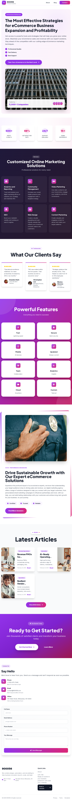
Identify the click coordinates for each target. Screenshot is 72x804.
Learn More (48, 647)
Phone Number (8, 726)
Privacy (55, 798)
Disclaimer (67, 798)
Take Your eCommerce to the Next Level (23, 62)
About (48, 2)
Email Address (8, 718)
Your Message (8, 735)
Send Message (36, 750)
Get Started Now (26, 647)
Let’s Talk (40, 775)
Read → (29, 568)
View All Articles (36, 605)
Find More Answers (16, 511)
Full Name (7, 709)
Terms (61, 798)
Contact (64, 2)
